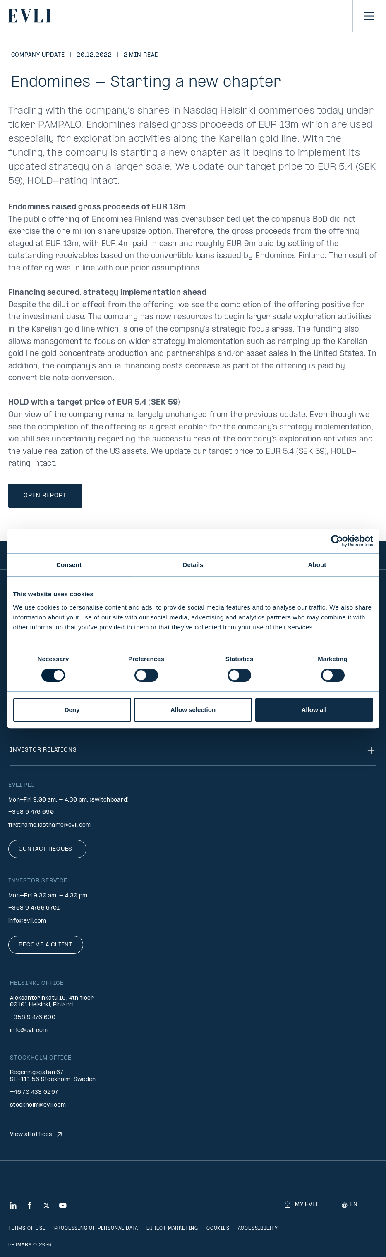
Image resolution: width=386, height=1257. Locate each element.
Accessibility (258, 1228)
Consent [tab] (69, 564)
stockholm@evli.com (38, 1105)
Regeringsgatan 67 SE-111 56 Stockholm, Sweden (53, 1076)
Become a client (46, 945)
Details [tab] (193, 564)
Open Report (45, 496)
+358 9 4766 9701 (34, 908)
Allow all (314, 709)
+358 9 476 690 (31, 812)
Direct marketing (172, 1228)
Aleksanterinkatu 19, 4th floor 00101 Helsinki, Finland (52, 1001)
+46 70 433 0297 (34, 1092)
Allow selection (193, 709)
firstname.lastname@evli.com (49, 825)
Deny (72, 709)
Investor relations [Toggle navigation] (193, 750)
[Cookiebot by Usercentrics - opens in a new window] (337, 541)
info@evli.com (27, 921)
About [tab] (317, 564)
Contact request (47, 849)
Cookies (218, 1228)
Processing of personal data (96, 1228)
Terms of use (27, 1228)
